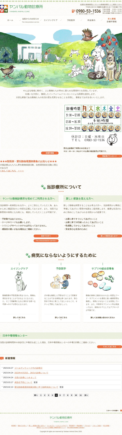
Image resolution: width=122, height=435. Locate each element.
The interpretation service (46, 236)
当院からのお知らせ (30, 20)
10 (76, 395)
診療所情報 (111, 20)
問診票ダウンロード (109, 156)
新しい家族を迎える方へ (109, 236)
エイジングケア (51, 20)
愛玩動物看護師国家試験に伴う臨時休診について (36, 387)
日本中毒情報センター (109, 346)
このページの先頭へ (114, 410)
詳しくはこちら (19, 318)
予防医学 (71, 20)
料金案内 (91, 20)
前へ (35, 395)
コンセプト (50, 426)
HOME (10, 20)
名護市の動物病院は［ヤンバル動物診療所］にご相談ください (101, 4)
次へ (86, 395)
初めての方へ (46, 240)
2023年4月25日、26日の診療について (31, 373)
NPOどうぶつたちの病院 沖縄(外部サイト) (51, 427)
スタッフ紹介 (96, 426)
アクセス (87, 426)
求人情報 (106, 426)
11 (81, 395)
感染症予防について (23, 382)
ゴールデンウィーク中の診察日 (28, 368)
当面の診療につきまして (25, 377)
